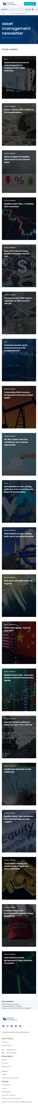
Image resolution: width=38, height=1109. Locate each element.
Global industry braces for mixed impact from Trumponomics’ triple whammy (16, 66)
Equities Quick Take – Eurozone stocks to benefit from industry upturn (19, 678)
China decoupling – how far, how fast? (17, 629)
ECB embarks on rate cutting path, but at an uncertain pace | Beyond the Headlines (18, 489)
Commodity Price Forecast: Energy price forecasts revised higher (18, 395)
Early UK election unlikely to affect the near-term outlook (18, 723)
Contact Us (5, 1042)
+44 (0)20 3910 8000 (10, 1050)
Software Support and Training (11, 1098)
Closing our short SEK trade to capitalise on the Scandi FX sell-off (18, 301)
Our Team (5, 1063)
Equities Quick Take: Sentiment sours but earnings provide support (18, 819)
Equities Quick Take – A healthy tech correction (19, 205)
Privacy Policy (6, 1085)
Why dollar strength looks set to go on (18, 582)
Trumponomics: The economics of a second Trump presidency (18, 913)
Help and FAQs (6, 1066)
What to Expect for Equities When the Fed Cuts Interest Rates (17, 159)
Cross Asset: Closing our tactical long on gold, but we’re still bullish (16, 866)
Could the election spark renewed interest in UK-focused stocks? (16, 348)
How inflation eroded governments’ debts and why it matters (18, 960)
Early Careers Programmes (10, 1078)
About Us (4, 1059)
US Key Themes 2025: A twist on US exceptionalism (19, 111)
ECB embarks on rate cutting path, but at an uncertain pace (18, 535)
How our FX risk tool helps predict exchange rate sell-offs (17, 254)
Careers (4, 1074)
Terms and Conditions (8, 1095)
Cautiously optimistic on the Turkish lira (17, 770)
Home (3, 13)
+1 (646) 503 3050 (10, 1053)
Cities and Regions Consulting (11, 1006)
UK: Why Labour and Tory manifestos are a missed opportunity (16, 442)
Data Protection (6, 1092)
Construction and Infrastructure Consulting (16, 1008)
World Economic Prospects (11, 1004)
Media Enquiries (7, 1045)
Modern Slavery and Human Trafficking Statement (17, 1102)
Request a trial (30, 4)
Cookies (4, 1088)
